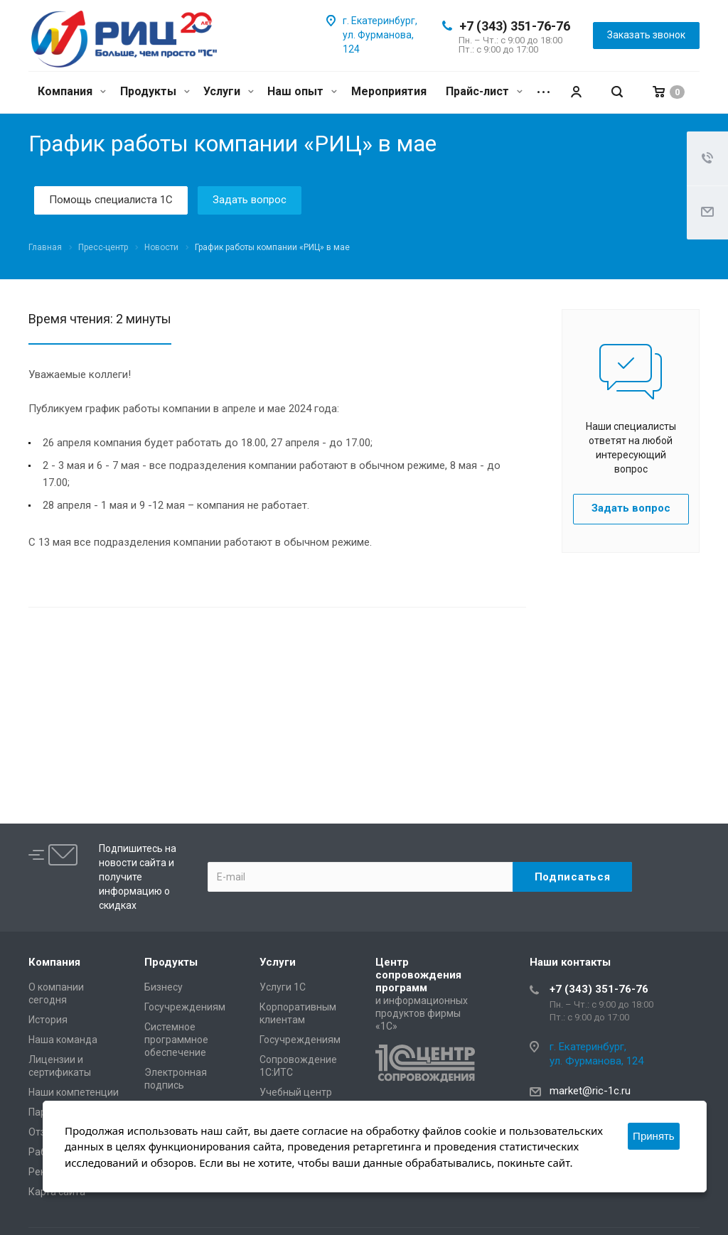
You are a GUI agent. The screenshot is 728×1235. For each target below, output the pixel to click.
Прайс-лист (484, 91)
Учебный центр (295, 1092)
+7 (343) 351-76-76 (514, 25)
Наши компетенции (73, 1092)
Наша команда (62, 1039)
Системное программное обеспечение (176, 1039)
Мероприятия (389, 91)
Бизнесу (163, 987)
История (48, 1019)
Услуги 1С (282, 987)
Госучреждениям (184, 1007)
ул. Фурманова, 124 (596, 1061)
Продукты (155, 91)
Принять (654, 1136)
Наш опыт (302, 91)
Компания (72, 91)
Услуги (228, 91)
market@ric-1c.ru (590, 1090)
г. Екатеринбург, (380, 20)
